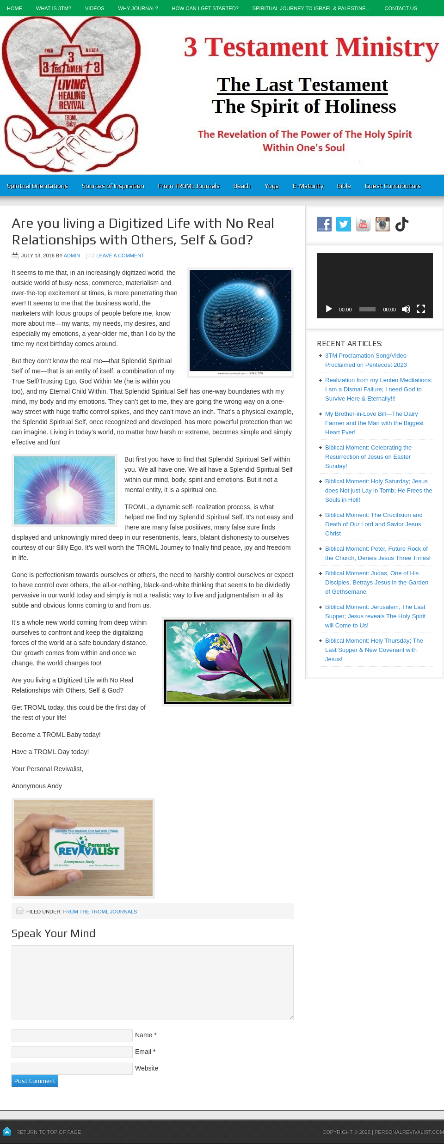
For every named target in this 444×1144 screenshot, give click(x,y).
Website (146, 1068)
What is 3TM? (53, 8)
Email (143, 1051)
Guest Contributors (393, 185)
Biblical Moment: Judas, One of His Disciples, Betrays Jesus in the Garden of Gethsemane (376, 582)
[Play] (328, 309)
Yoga (272, 185)
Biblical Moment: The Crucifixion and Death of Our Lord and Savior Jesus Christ (374, 524)
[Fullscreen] (421, 309)
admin (72, 255)
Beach (242, 185)
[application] (375, 285)
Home (14, 8)
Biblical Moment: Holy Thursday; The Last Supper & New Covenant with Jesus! (374, 650)
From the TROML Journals (100, 911)
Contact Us (401, 8)
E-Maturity (308, 185)
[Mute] (406, 309)
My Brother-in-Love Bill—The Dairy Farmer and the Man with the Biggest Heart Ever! (374, 423)
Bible (344, 185)
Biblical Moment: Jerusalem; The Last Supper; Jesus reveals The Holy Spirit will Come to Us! (375, 616)
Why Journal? (138, 8)
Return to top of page (48, 1132)
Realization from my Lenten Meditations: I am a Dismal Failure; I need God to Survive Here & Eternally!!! (378, 389)
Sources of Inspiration (113, 185)
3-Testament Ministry (222, 95)
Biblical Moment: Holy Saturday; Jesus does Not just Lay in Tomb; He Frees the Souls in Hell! (378, 490)
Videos (95, 8)
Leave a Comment (120, 255)
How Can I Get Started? (205, 8)
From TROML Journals (189, 185)
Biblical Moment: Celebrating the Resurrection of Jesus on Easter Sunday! (368, 456)
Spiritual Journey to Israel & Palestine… (312, 8)
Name (143, 1035)
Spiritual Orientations (37, 185)
